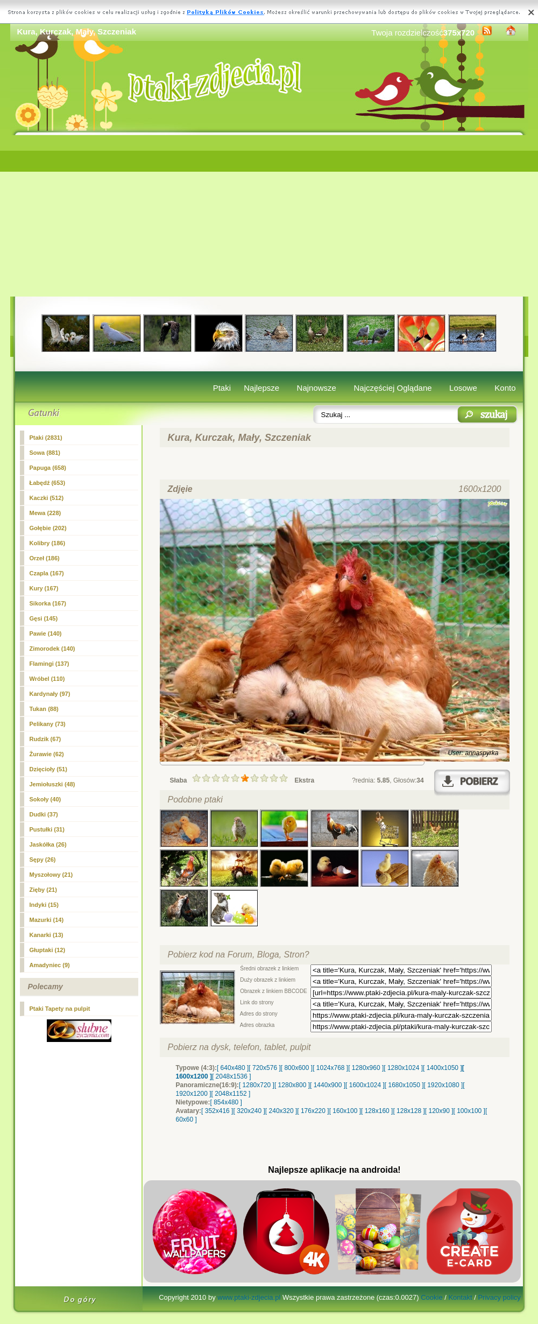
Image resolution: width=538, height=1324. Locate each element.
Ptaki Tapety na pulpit (60, 1008)
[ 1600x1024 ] (365, 1085)
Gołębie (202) (48, 528)
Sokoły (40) (45, 799)
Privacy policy (499, 1297)
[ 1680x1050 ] (404, 1085)
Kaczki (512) (47, 498)
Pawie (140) (46, 633)
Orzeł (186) (45, 558)
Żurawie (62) (47, 754)
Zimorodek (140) (52, 648)
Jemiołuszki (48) (52, 784)
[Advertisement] (269, 215)
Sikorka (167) (48, 603)
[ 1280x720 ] (256, 1085)
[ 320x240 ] (249, 1111)
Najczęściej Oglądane (392, 387)
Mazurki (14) (47, 920)
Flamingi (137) (49, 663)
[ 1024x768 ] (330, 1068)
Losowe (463, 387)
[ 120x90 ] (439, 1111)
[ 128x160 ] (377, 1111)
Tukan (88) (44, 709)
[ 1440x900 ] (327, 1085)
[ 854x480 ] (226, 1102)
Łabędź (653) (48, 483)
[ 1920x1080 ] (443, 1085)
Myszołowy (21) (51, 874)
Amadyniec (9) (50, 965)
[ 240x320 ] (281, 1111)
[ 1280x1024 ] (403, 1068)
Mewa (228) (45, 513)
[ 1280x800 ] (292, 1085)
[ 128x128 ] (408, 1111)
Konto (504, 387)
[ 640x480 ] (233, 1068)
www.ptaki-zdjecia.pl (248, 1297)
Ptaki (222, 387)
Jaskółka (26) (48, 844)
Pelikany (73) (48, 724)
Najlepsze (261, 387)
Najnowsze (316, 387)
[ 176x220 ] (313, 1111)
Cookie (431, 1297)
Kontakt (460, 1297)
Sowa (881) (45, 452)
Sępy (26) (43, 859)
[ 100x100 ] (469, 1111)
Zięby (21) (43, 889)
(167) (44, 588)
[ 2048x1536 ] (231, 1076)
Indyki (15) (44, 905)
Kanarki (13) (46, 935)
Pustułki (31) (47, 829)
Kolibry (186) (48, 543)
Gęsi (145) (44, 618)
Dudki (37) (44, 814)
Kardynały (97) (50, 694)
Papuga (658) (48, 467)
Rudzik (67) (45, 739)
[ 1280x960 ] (366, 1068)
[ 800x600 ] (297, 1068)
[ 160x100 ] (345, 1111)
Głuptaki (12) (48, 950)
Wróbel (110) (47, 678)
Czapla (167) (47, 573)
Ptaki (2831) (46, 437)
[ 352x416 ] (217, 1111)
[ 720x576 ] (264, 1068)
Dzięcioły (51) (48, 769)
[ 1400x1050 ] (442, 1068)
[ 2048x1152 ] (231, 1093)
